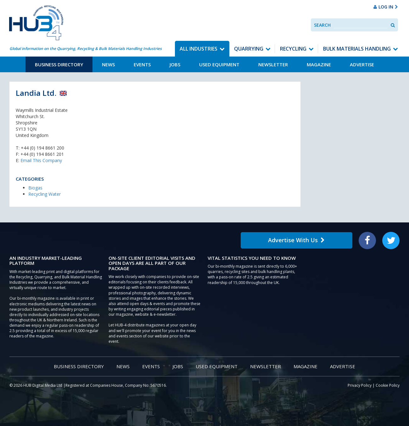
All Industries (198, 48)
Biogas (35, 188)
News (108, 64)
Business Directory (59, 64)
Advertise (362, 64)
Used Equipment (219, 64)
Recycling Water (44, 194)
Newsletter (273, 64)
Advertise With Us (296, 240)
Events (142, 64)
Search (322, 25)
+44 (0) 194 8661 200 (42, 148)
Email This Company (41, 160)
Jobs (175, 64)
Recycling (293, 48)
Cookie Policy (388, 385)
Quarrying (248, 48)
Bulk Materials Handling (357, 48)
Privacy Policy (360, 385)
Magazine (319, 64)
